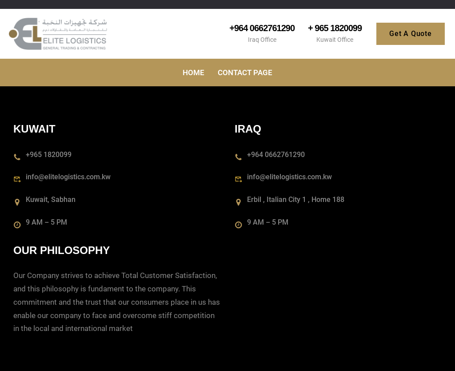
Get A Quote (410, 33)
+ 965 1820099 (335, 28)
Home (193, 72)
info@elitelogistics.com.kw (68, 177)
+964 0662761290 (262, 28)
